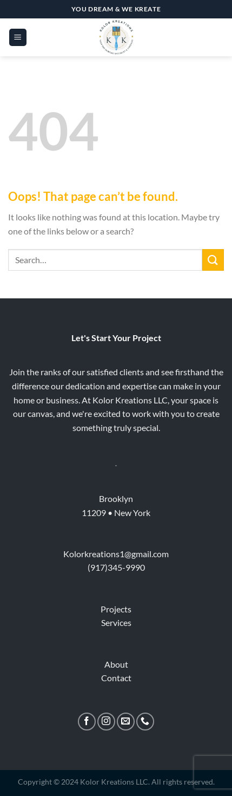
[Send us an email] (126, 721)
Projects (116, 609)
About (116, 664)
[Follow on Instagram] (106, 721)
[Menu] (17, 38)
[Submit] (213, 259)
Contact (116, 678)
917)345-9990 (117, 567)
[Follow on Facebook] (87, 721)
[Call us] (145, 721)
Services (116, 622)
